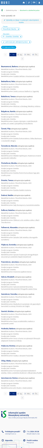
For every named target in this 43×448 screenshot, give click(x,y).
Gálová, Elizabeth (7, 277)
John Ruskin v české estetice (22, 388)
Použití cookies (32, 440)
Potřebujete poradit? (12, 431)
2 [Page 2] (20, 54)
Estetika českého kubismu (22, 190)
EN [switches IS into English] (34, 2)
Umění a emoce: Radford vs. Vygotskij (26, 91)
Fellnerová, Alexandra (9, 227)
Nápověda (9, 440)
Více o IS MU (12, 418)
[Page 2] (22, 58)
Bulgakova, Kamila (8, 111)
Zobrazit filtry (8, 47)
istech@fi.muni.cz (10, 434)
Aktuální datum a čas (33, 434)
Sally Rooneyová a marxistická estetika (26, 205)
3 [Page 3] (28, 54)
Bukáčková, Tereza (8, 96)
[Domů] (23, 2)
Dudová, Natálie (7, 195)
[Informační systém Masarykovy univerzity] (5, 2)
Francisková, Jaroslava (10, 262)
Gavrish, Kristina (7, 311)
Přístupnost (30, 443)
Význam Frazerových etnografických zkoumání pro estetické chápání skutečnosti (19, 256)
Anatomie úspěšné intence (22, 272)
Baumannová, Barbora (9, 66)
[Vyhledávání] (29, 2)
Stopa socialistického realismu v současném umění (18, 322)
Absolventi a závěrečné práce (29, 10)
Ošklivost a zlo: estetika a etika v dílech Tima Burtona (20, 221)
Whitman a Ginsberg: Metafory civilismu (26, 106)
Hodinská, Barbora (8, 329)
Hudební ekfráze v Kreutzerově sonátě (26, 76)
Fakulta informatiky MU (30, 418)
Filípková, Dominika (8, 245)
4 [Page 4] (35, 54)
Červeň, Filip (5, 129)
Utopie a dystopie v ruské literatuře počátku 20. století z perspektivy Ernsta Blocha (19, 122)
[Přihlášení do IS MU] (39, 2)
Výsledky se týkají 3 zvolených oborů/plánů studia (21, 21)
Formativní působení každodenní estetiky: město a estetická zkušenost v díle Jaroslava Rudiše (21, 372)
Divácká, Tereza (7, 180)
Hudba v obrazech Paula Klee (23, 356)
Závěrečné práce (11, 10)
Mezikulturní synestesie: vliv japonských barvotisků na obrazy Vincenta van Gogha (20, 305)
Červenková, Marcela (9, 146)
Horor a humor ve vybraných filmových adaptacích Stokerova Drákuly (20, 339)
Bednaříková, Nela (8, 81)
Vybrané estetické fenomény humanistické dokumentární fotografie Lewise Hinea (19, 288)
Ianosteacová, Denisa (9, 378)
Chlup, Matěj (6, 361)
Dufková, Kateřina (8, 210)
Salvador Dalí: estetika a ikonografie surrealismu (19, 238)
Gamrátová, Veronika (9, 294)
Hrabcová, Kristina (8, 346)
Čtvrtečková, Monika (9, 163)
